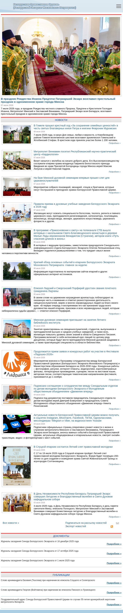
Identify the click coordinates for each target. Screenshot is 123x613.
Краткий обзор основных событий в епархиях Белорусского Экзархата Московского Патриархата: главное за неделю (74, 263)
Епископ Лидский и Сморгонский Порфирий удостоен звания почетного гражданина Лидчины (75, 289)
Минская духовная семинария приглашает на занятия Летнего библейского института (70, 321)
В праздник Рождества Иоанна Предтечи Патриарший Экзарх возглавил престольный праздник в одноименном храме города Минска (58, 100)
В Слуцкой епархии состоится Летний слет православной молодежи (73, 446)
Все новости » (11, 522)
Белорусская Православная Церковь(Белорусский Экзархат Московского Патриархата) (44, 6)
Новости (61, 120)
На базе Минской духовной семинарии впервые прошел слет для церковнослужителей (71, 179)
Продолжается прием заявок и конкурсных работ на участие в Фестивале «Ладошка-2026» (76, 353)
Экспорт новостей (75, 526)
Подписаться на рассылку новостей (86, 522)
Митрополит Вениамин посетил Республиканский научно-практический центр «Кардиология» (75, 153)
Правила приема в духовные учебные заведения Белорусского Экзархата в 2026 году (76, 205)
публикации (61, 575)
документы (61, 536)
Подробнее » (115, 143)
